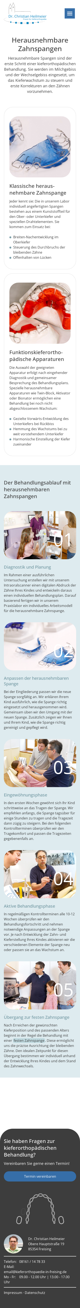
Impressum (13, 1292)
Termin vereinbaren (40, 1176)
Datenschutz (35, 1292)
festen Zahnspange (29, 1040)
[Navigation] (69, 13)
